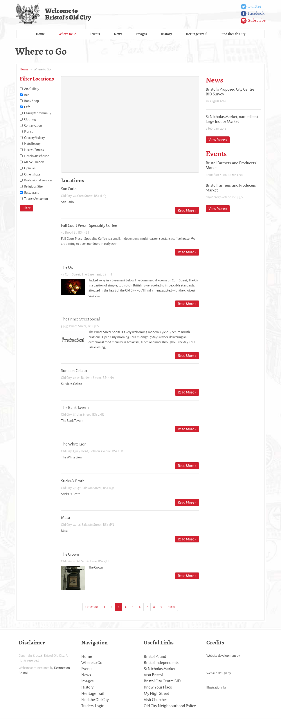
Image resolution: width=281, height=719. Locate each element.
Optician (30, 168)
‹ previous (91, 607)
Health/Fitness (34, 150)
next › (171, 607)
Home (40, 34)
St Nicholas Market (159, 669)
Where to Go (67, 34)
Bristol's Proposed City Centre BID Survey (230, 92)
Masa (65, 518)
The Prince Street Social (80, 319)
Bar (26, 95)
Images (141, 34)
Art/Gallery (31, 89)
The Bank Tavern (75, 408)
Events (95, 34)
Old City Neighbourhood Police (170, 707)
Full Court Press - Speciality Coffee (89, 226)
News (118, 34)
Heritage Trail (196, 34)
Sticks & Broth (73, 481)
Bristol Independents (161, 663)
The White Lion (73, 444)
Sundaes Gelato (74, 371)
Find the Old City (232, 34)
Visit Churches (155, 700)
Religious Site (33, 187)
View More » (218, 140)
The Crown (70, 555)
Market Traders (34, 162)
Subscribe (253, 21)
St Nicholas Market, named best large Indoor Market (232, 119)
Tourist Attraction (36, 199)
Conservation (33, 126)
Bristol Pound (155, 657)
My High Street (156, 694)
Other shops (32, 174)
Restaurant (31, 193)
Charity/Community (37, 113)
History (166, 34)
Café (27, 107)
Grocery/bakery (34, 138)
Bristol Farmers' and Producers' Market (231, 165)
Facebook (253, 14)
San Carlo (69, 189)
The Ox (67, 267)
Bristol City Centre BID (162, 682)
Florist (28, 132)
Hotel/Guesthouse (36, 156)
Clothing (30, 120)
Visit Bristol (153, 675)
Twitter (251, 7)
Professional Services (38, 181)
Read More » (187, 210)
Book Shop (31, 101)
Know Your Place (158, 688)
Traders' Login (92, 707)
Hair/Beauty (32, 144)
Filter (27, 208)
